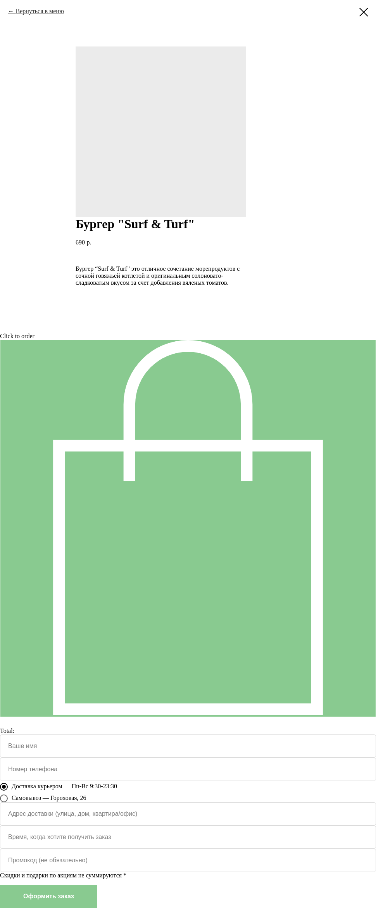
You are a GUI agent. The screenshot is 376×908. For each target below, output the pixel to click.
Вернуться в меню (40, 11)
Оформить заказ (48, 896)
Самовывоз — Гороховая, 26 (43, 798)
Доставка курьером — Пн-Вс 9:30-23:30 (58, 787)
